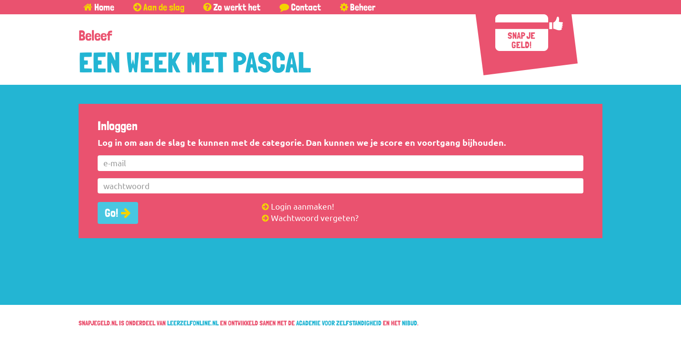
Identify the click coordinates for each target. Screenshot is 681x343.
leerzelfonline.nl (193, 323)
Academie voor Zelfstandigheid (338, 323)
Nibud (409, 323)
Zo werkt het (231, 7)
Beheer (357, 7)
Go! (111, 213)
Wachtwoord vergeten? (310, 217)
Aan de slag (158, 7)
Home (98, 7)
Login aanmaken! (298, 206)
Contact (300, 7)
